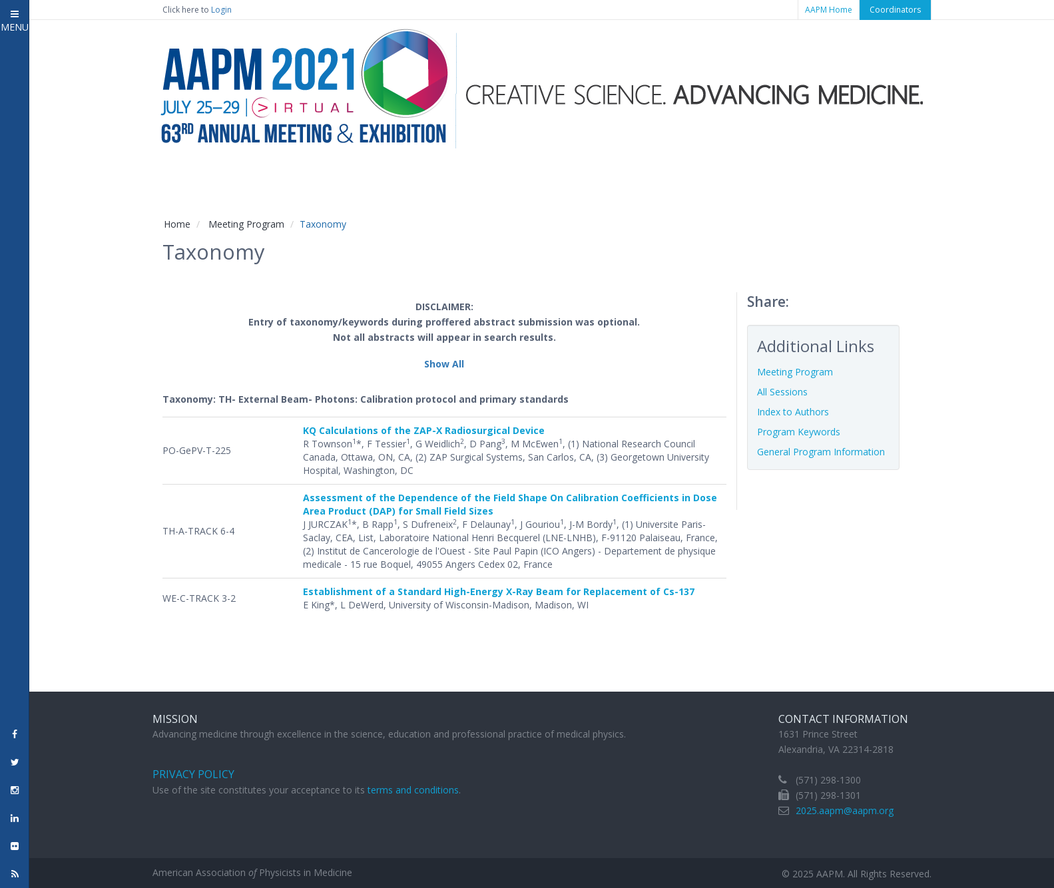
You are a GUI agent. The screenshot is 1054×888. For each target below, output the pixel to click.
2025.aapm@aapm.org (845, 810)
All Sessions (782, 391)
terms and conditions (413, 789)
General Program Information (821, 451)
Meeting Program (246, 224)
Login (221, 9)
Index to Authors (793, 411)
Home (177, 224)
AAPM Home (828, 9)
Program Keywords (798, 431)
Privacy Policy (193, 774)
